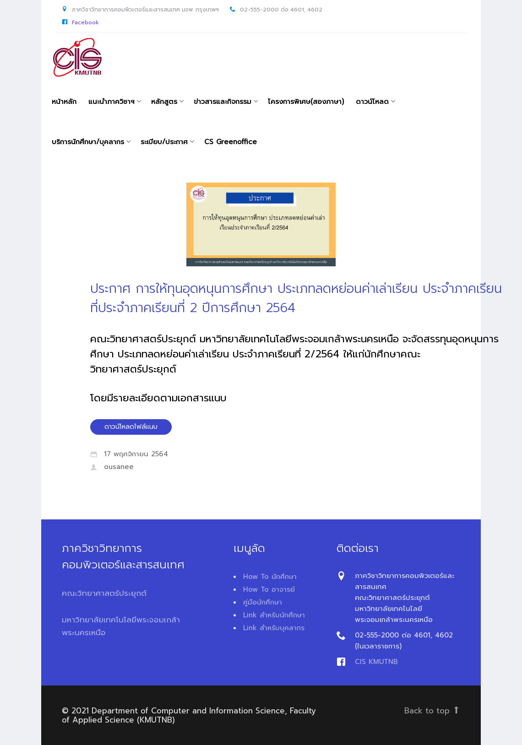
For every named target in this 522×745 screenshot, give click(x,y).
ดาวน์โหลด (372, 102)
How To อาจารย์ (269, 589)
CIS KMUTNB (376, 662)
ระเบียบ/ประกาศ (164, 142)
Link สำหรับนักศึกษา (274, 615)
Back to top (432, 711)
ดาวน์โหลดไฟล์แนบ (131, 427)
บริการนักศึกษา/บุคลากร (88, 142)
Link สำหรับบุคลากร (273, 628)
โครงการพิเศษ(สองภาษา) (306, 102)
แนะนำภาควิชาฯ (111, 102)
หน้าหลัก (64, 102)
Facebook (85, 22)
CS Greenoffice (230, 142)
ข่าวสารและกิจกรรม (222, 102)
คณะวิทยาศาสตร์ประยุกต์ (104, 593)
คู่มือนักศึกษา (262, 602)
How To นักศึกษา (270, 577)
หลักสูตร (164, 102)
